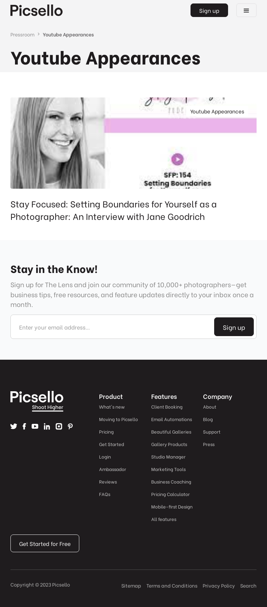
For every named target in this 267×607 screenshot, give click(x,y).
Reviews (108, 481)
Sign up (209, 10)
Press (209, 444)
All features (163, 518)
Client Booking (167, 406)
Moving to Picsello (118, 419)
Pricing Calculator (170, 493)
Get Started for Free (45, 543)
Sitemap (131, 585)
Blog (208, 419)
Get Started (111, 444)
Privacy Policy (219, 585)
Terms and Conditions (171, 585)
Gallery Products (169, 444)
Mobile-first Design (172, 506)
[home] (36, 10)
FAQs (104, 493)
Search (248, 585)
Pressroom (22, 34)
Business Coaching (171, 481)
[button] (246, 10)
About (209, 406)
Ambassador (112, 468)
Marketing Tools (168, 468)
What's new (112, 406)
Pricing (106, 431)
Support (211, 431)
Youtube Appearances (68, 34)
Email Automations (171, 419)
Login (105, 456)
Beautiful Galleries (171, 431)
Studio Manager (168, 456)
